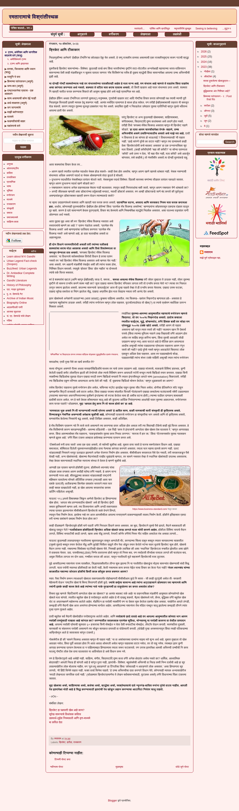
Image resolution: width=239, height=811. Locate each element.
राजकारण (77, 742)
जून (206, 120)
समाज (9, 212)
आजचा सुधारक (14, 311)
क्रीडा (69, 742)
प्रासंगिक (11, 181)
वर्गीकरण (114, 34)
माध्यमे (9, 199)
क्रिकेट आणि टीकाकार (214, 86)
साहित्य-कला (12, 221)
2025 (204, 56)
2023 (204, 66)
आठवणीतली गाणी (15, 307)
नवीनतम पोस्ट (56, 766)
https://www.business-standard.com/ (150, 509)
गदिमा (9, 320)
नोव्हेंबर (207, 71)
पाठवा (23, 147)
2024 (204, 61)
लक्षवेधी (177, 34)
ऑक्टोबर (208, 76)
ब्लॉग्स (33, 251)
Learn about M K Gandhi (21, 256)
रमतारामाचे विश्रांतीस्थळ (33, 17)
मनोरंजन (11, 195)
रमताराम (208, 252)
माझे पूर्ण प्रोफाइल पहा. (210, 257)
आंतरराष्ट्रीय (13, 168)
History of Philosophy (19, 285)
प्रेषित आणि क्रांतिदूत (175, 28)
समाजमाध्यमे (12, 217)
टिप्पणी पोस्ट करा (62, 759)
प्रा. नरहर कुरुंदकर (16, 289)
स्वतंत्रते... (154, 28)
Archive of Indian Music (20, 298)
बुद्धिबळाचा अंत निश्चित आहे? (216, 91)
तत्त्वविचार (11, 177)
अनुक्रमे (82, 34)
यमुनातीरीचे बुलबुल (197, 28)
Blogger (112, 800)
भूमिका (10, 190)
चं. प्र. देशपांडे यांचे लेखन (18, 316)
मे (205, 126)
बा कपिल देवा (55, 722)
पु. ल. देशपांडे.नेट (15, 294)
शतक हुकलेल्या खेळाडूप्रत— (216, 80)
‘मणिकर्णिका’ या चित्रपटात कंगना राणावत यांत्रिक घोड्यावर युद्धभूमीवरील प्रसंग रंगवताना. (84, 354)
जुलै (206, 115)
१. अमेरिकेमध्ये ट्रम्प (16, 59)
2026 (204, 51)
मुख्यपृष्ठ (119, 766)
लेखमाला (145, 34)
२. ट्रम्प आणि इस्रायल (17, 63)
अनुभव (10, 164)
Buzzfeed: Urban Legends (22, 268)
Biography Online (17, 302)
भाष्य (9, 186)
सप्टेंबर (207, 105)
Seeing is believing (222, 28)
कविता (10, 172)
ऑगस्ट (207, 110)
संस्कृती (10, 208)
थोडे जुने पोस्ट (182, 766)
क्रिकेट (62, 742)
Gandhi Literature (17, 280)
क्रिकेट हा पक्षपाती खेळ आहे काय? (66, 710)
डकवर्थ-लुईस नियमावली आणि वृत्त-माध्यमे (69, 718)
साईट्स (13, 250)
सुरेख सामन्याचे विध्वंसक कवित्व (65, 714)
